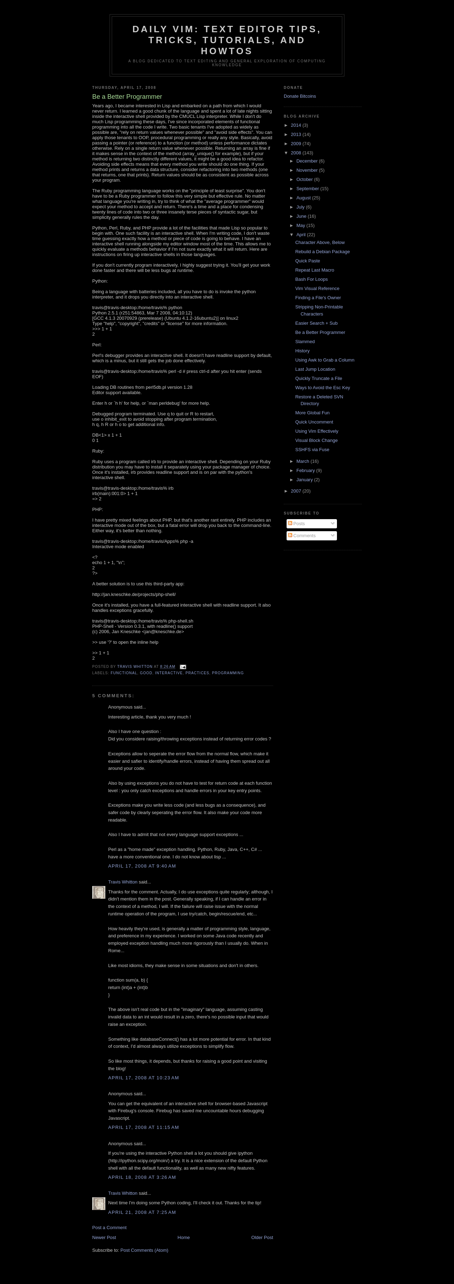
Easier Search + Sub (316, 323)
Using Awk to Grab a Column (324, 360)
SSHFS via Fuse (312, 449)
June (302, 216)
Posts (296, 523)
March (304, 461)
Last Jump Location (315, 369)
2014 (297, 125)
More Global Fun (312, 412)
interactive (169, 673)
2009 (297, 143)
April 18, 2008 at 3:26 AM (142, 1177)
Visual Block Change (316, 440)
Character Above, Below (319, 242)
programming (228, 673)
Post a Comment (109, 1227)
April (302, 234)
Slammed (305, 341)
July (301, 207)
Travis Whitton (123, 882)
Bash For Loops (311, 279)
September (308, 188)
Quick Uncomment (314, 422)
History (302, 350)
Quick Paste (307, 260)
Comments (302, 535)
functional (124, 673)
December (308, 161)
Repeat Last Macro (314, 270)
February (306, 470)
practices (197, 673)
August (304, 197)
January (305, 479)
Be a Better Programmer (320, 332)
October (305, 179)
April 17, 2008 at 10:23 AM (143, 1077)
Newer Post (104, 1237)
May (301, 225)
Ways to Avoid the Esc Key (322, 387)
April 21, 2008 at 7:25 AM (142, 1212)
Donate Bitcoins (300, 96)
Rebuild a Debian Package (322, 251)
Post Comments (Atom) (144, 1250)
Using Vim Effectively (316, 431)
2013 (297, 134)
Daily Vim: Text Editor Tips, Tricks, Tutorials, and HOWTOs (227, 40)
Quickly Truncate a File (318, 378)
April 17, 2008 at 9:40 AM (142, 866)
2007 (297, 491)
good (146, 673)
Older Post (262, 1237)
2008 (297, 152)
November (308, 170)
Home (184, 1237)
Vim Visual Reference (317, 288)
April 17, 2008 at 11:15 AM (143, 1127)
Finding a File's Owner (318, 297)
